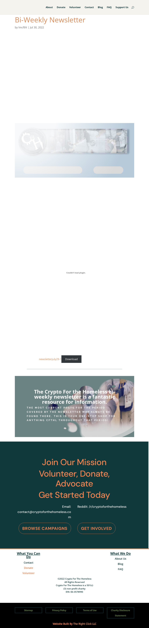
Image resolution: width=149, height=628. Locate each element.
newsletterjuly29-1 (50, 359)
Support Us (122, 7)
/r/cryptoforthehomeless (107, 507)
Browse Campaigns (44, 528)
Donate (61, 7)
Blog (100, 7)
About (49, 7)
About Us (120, 558)
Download (71, 359)
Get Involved (96, 528)
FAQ (109, 7)
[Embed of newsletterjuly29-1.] (76, 273)
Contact (89, 7)
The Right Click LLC (84, 624)
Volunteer (75, 7)
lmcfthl (22, 27)
